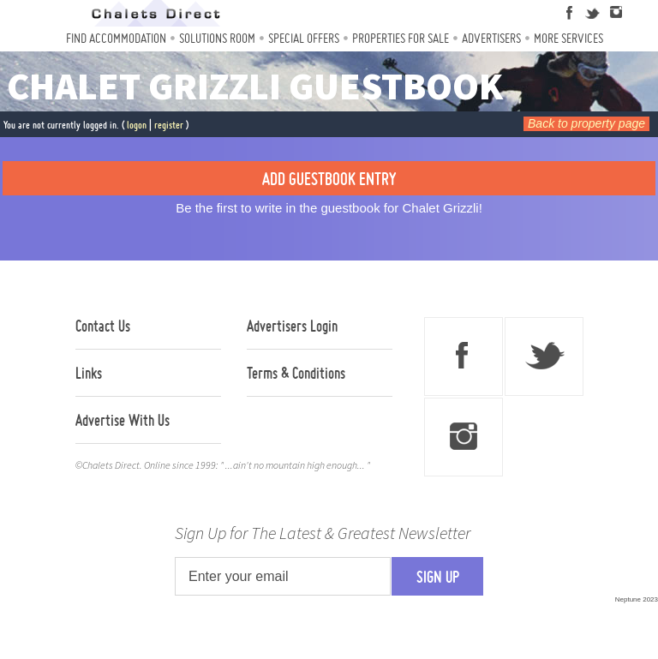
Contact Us (102, 325)
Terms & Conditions (296, 372)
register (168, 124)
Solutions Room (217, 38)
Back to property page (586, 123)
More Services (568, 38)
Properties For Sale (400, 38)
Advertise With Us (122, 419)
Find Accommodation (116, 38)
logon (137, 124)
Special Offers (303, 38)
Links (88, 372)
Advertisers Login (292, 325)
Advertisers (491, 38)
